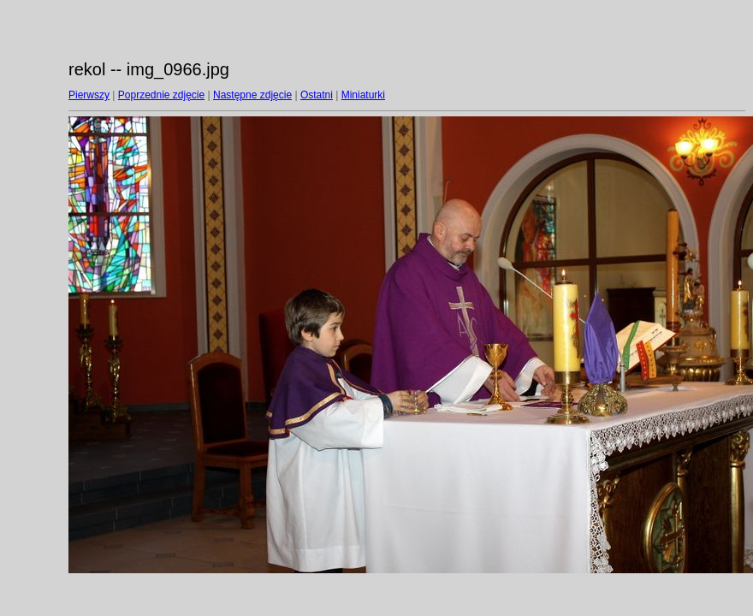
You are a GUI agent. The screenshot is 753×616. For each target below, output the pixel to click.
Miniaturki (363, 95)
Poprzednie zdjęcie (161, 95)
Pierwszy (89, 95)
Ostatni (316, 95)
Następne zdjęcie (252, 95)
